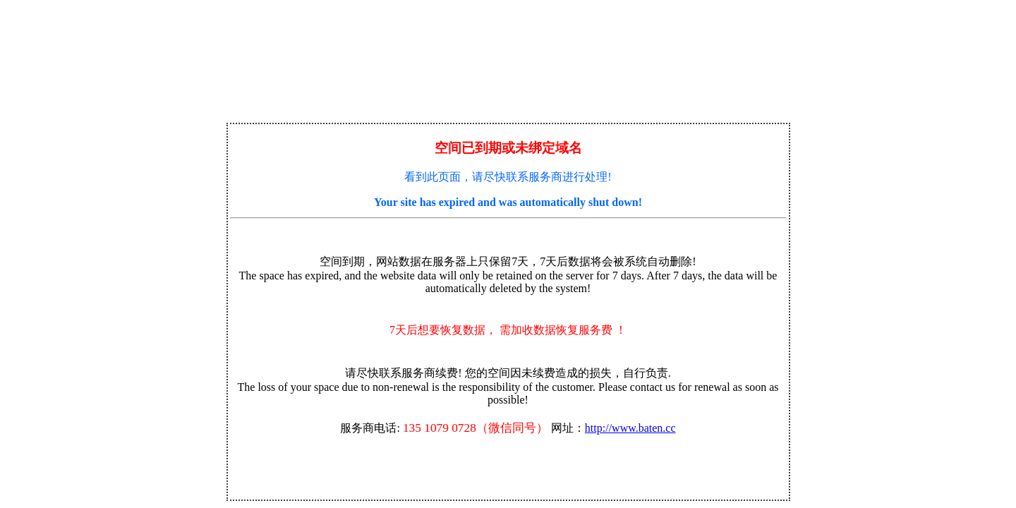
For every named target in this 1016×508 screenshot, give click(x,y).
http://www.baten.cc (630, 428)
